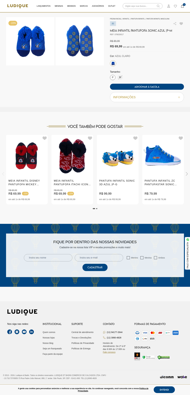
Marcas (84, 6)
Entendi (164, 389)
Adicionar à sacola (146, 86)
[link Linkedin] (31, 331)
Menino (134, 258)
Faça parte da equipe (53, 354)
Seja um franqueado (52, 348)
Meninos (71, 6)
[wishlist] (175, 6)
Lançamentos (44, 6)
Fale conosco (109, 352)
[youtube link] (24, 331)
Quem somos (49, 332)
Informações (147, 97)
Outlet (111, 6)
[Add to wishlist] (181, 23)
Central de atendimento (82, 332)
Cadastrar (95, 267)
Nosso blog (48, 343)
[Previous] (3, 174)
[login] (168, 6)
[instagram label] (17, 331)
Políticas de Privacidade (82, 343)
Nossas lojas (49, 337)
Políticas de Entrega (80, 348)
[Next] (186, 174)
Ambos (161, 258)
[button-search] (158, 6)
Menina (148, 258)
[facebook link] (9, 331)
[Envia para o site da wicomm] (167, 376)
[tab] (94, 208)
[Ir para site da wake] (182, 376)
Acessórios (98, 6)
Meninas (59, 6)
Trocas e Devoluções (81, 337)
